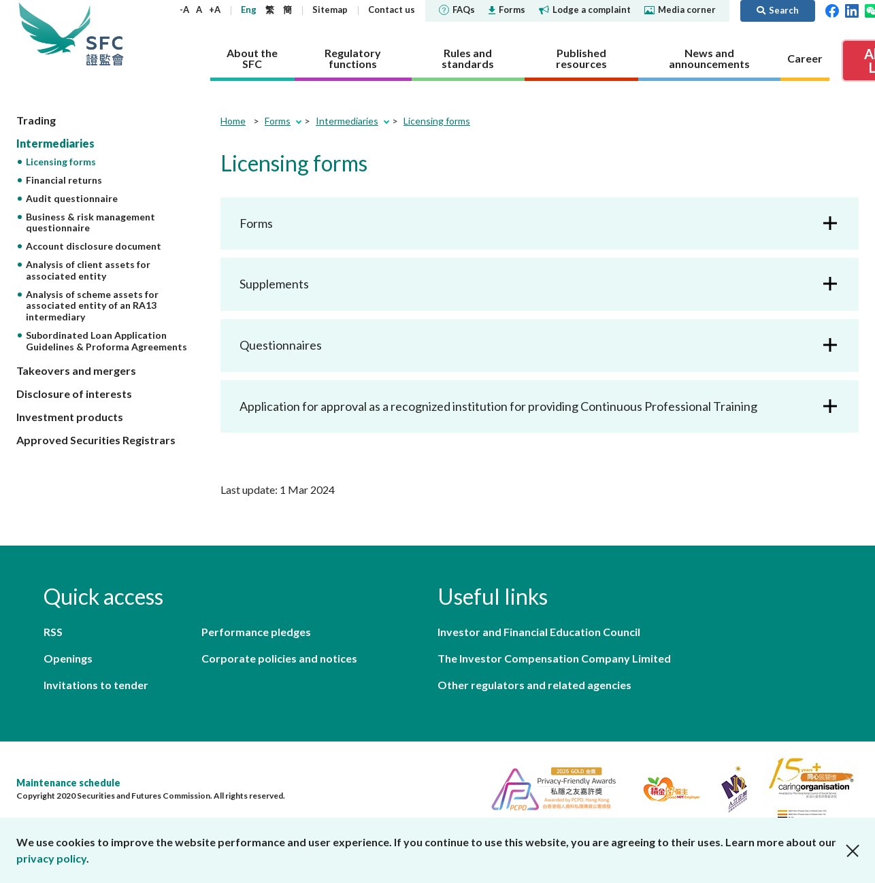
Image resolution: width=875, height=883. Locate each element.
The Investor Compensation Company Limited (554, 658)
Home (233, 121)
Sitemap (330, 9)
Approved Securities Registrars (96, 439)
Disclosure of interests (74, 393)
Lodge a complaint (585, 9)
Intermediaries (55, 143)
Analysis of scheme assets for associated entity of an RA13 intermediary (92, 305)
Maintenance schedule (68, 782)
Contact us (391, 9)
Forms (507, 9)
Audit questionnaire (72, 198)
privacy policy (51, 858)
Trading (36, 120)
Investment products (69, 416)
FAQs (457, 9)
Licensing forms (61, 161)
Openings (68, 658)
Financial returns (64, 180)
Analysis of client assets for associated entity (88, 270)
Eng (249, 9)
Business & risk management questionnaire (90, 222)
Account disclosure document (93, 246)
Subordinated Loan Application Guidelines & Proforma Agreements (106, 340)
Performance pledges (256, 631)
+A (214, 9)
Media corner (680, 9)
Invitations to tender (96, 684)
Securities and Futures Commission (104, 33)
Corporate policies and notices (279, 658)
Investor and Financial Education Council (539, 631)
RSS (53, 631)
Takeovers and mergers (76, 370)
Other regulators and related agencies (534, 684)
